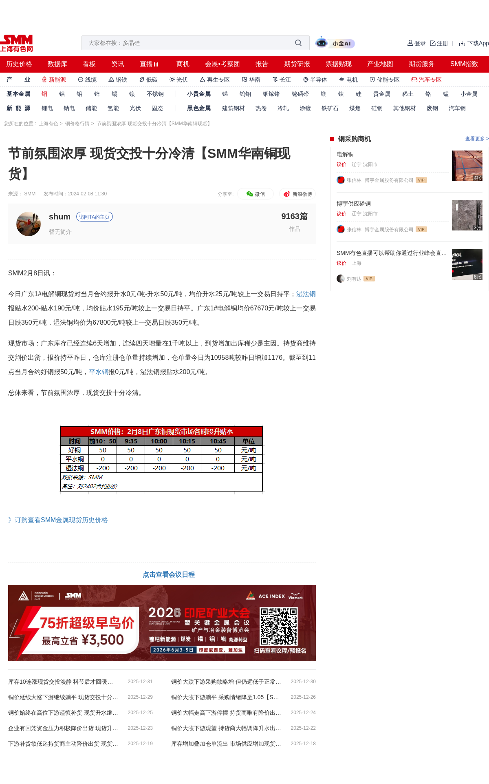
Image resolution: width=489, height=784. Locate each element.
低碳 (148, 79)
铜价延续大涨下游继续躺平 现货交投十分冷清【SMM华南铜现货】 (63, 697)
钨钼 (245, 94)
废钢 (432, 108)
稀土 (408, 94)
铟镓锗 (271, 94)
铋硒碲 (300, 94)
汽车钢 (457, 108)
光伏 (179, 79)
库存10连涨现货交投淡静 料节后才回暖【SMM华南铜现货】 (63, 681)
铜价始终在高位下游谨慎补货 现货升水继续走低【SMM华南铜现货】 (63, 712)
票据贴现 (339, 63)
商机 (182, 63)
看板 (89, 63)
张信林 (355, 180)
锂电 (47, 108)
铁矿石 (330, 108)
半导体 (315, 79)
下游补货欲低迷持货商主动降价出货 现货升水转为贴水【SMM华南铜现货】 (63, 743)
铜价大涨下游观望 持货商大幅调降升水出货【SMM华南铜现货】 (226, 728)
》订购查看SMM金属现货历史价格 (58, 519)
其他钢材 (404, 108)
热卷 (261, 108)
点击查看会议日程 (169, 574)
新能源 (54, 79)
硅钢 (377, 108)
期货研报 (297, 63)
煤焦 (355, 108)
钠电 (69, 108)
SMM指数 (464, 63)
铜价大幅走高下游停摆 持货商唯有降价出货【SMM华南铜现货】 (226, 712)
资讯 (117, 63)
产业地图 (380, 63)
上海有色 (48, 123)
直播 (146, 63)
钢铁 (117, 79)
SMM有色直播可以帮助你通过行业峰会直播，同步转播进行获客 (393, 253)
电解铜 (345, 154)
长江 (281, 79)
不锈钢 (155, 94)
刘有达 (354, 279)
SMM (29, 194)
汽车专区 (427, 79)
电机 (348, 79)
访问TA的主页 (94, 217)
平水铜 (98, 371)
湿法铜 (306, 293)
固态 (157, 108)
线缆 (87, 79)
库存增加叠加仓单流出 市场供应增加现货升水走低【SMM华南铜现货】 (226, 743)
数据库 (57, 63)
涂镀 (305, 108)
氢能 (113, 108)
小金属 (469, 94)
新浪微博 (297, 194)
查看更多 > (477, 139)
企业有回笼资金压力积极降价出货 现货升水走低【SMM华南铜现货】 (63, 728)
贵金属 (381, 94)
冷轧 (283, 108)
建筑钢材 (233, 108)
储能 (91, 108)
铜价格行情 (77, 123)
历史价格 (19, 63)
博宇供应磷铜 (354, 203)
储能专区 (385, 79)
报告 (262, 63)
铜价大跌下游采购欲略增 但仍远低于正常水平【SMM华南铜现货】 (226, 681)
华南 (251, 79)
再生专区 (215, 79)
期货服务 (422, 63)
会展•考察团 (222, 63)
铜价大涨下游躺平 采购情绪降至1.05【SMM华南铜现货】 (226, 697)
